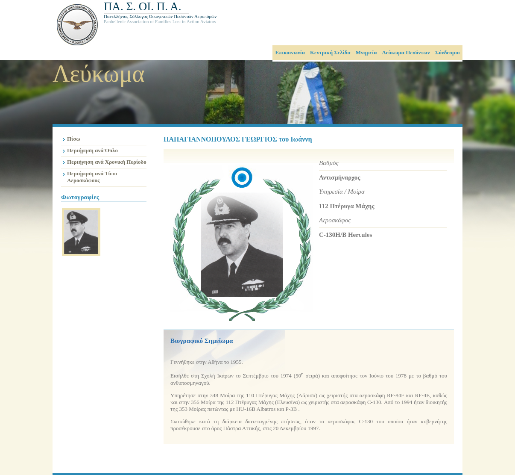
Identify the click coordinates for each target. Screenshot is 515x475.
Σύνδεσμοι (447, 52)
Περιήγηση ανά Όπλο (92, 150)
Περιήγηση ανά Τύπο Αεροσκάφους (92, 176)
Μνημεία (366, 52)
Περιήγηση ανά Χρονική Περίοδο (106, 162)
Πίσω (73, 139)
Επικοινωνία (290, 52)
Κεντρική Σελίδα (330, 52)
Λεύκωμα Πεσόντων (406, 52)
